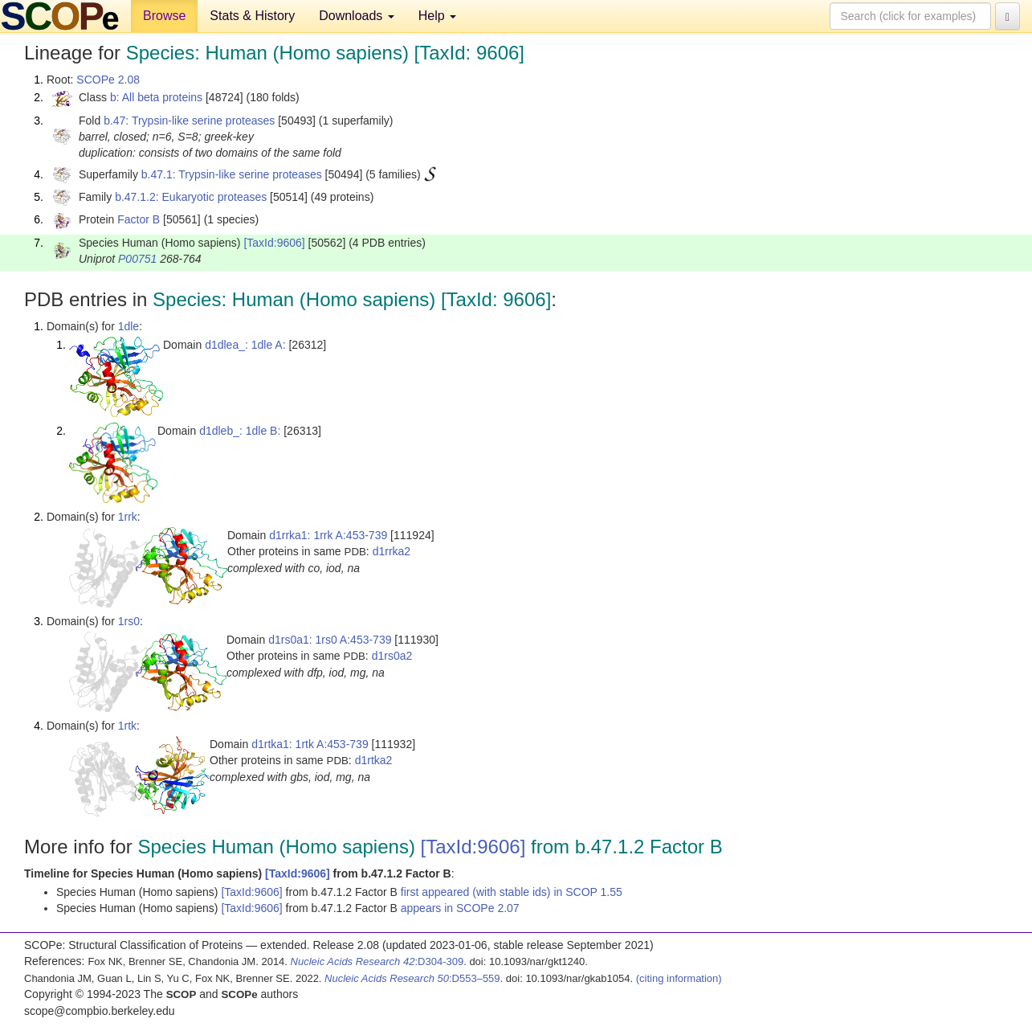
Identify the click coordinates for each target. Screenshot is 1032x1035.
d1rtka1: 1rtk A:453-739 (310, 744)
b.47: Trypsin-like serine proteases (189, 120)
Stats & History (252, 15)
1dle (128, 326)
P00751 (137, 258)
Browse (164, 15)
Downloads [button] (356, 15)
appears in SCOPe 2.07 (460, 908)
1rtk (127, 725)
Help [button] (437, 15)
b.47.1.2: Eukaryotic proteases (191, 196)
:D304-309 (377, 961)
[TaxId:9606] (273, 242)
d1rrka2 (391, 551)
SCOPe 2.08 (108, 79)
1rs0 (129, 621)
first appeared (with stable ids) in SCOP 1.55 (511, 892)
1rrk (127, 516)
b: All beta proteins (156, 97)
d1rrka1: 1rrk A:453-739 (328, 535)
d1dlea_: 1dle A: (245, 344)
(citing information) (679, 978)
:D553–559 (412, 978)
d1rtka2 (374, 760)
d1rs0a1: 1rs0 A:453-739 (329, 639)
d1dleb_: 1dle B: (239, 430)
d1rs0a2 (392, 655)
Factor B (138, 219)
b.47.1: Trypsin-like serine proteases (231, 174)
